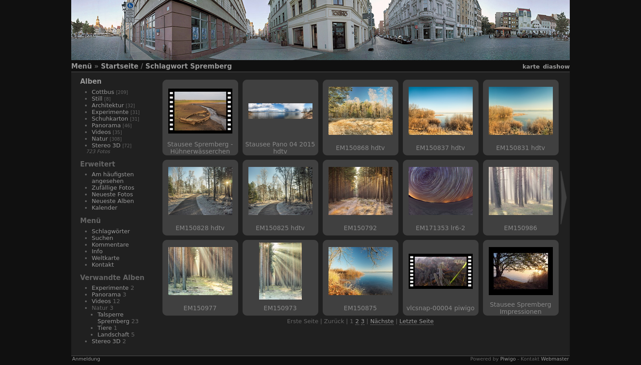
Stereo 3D (106, 145)
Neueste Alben (113, 201)
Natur (100, 138)
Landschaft (113, 334)
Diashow (556, 66)
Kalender (105, 207)
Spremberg (211, 66)
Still (97, 98)
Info (97, 251)
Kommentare (110, 244)
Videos (101, 132)
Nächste (382, 321)
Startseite (119, 66)
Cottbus (103, 92)
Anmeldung (86, 359)
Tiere (104, 327)
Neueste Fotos (112, 194)
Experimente (110, 112)
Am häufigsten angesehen (113, 177)
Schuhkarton (110, 118)
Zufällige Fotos (113, 187)
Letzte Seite (416, 321)
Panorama (106, 125)
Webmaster (555, 359)
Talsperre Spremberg (113, 317)
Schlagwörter (111, 231)
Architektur (108, 105)
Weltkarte (106, 258)
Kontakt (103, 264)
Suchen (102, 238)
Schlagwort (167, 66)
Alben (90, 81)
